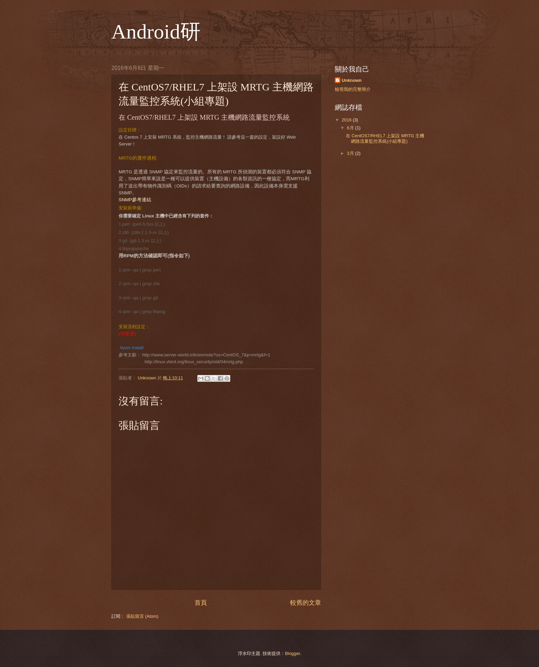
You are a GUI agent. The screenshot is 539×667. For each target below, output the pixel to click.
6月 (351, 127)
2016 (347, 119)
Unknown (352, 80)
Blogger (292, 653)
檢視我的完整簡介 (353, 89)
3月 (351, 153)
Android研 (156, 31)
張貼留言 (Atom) (142, 616)
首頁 (201, 602)
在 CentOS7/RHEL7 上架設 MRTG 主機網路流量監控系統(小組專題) (385, 138)
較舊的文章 (305, 602)
